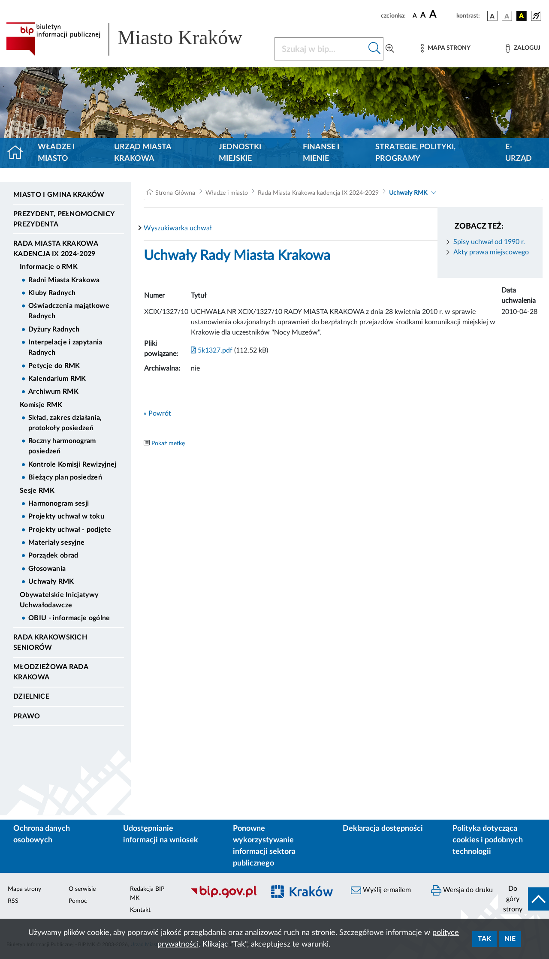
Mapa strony (24, 889)
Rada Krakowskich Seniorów (50, 642)
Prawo (26, 716)
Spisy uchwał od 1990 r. (489, 241)
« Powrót (157, 413)
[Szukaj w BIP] (320, 48)
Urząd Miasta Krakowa (142, 153)
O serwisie (82, 889)
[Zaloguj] (523, 48)
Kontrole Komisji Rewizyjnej (72, 464)
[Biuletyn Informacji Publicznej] (223, 896)
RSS (13, 901)
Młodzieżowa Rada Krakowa (50, 672)
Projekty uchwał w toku (66, 516)
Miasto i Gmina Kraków (59, 194)
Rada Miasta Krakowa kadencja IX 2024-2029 (55, 248)
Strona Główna (175, 193)
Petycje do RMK (54, 365)
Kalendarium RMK (57, 378)
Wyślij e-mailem (381, 890)
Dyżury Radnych (53, 329)
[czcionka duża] (441, 14)
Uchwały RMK (51, 581)
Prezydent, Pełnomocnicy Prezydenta (63, 219)
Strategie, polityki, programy (415, 153)
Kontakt (140, 910)
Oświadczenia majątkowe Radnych (68, 311)
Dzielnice (31, 696)
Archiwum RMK (53, 391)
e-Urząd (518, 153)
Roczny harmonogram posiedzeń (62, 446)
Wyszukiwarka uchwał (178, 228)
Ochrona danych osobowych (41, 834)
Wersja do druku (462, 890)
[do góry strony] (523, 899)
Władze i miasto (56, 153)
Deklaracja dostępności (383, 828)
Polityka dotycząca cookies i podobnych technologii (487, 840)
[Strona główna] (18, 153)
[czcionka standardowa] (415, 15)
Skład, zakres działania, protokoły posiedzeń (65, 422)
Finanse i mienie (321, 153)
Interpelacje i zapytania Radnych (65, 347)
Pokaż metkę (168, 443)
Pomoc (78, 901)
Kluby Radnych (51, 293)
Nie (510, 938)
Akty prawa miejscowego (491, 252)
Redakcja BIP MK (147, 893)
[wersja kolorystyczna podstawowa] (492, 15)
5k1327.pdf (211, 350)
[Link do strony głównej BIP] (135, 39)
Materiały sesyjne (56, 542)
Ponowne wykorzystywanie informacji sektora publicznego (264, 846)
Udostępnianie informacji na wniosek (160, 834)
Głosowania (47, 568)
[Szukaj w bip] (374, 48)
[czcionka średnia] (423, 15)
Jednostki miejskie (240, 153)
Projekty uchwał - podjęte (69, 529)
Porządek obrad (53, 555)
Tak (484, 938)
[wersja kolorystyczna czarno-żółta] (521, 15)
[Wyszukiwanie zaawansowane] (390, 49)
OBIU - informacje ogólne (69, 618)
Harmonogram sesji (58, 503)
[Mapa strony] (446, 48)
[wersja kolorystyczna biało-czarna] (507, 15)
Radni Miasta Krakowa (64, 280)
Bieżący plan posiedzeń (65, 477)
